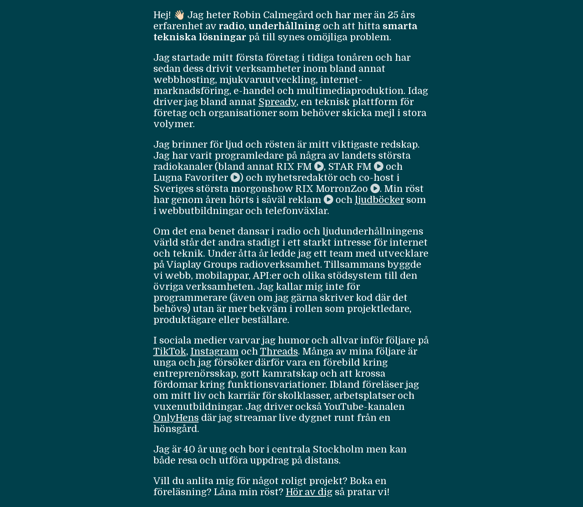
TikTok (169, 351)
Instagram (215, 351)
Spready (277, 101)
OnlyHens (176, 417)
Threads (279, 351)
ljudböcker (379, 199)
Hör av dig (309, 492)
